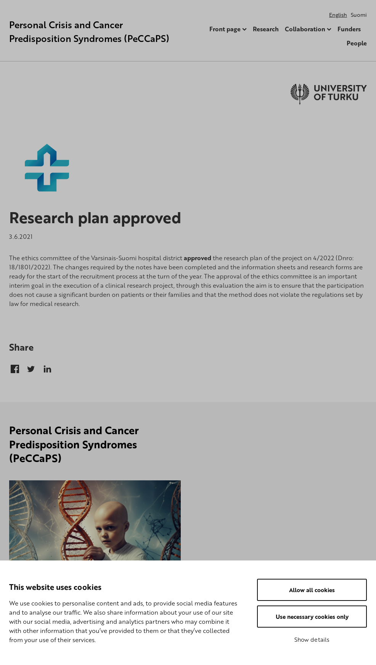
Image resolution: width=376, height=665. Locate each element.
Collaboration (305, 29)
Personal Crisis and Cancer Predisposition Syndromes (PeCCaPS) (89, 31)
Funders (349, 29)
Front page (225, 29)
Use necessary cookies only (312, 616)
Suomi (359, 15)
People (357, 43)
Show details (311, 639)
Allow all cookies (312, 590)
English (338, 15)
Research (266, 29)
